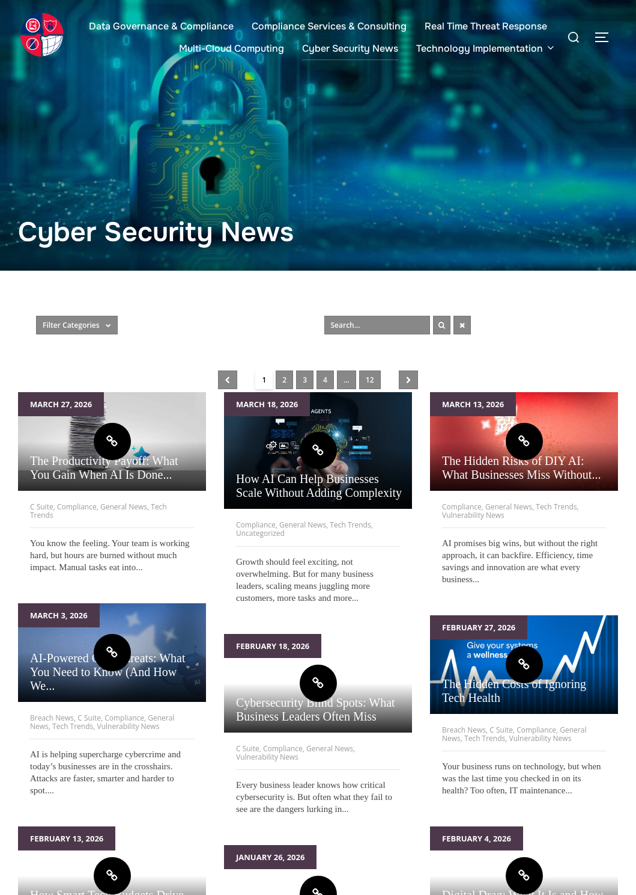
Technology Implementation (486, 48)
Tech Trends (350, 525)
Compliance (77, 507)
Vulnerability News (473, 515)
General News (123, 507)
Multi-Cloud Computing (231, 48)
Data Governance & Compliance (161, 26)
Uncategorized (260, 533)
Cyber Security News (350, 48)
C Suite (41, 507)
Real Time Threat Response (486, 26)
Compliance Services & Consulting (329, 26)
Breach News (52, 718)
